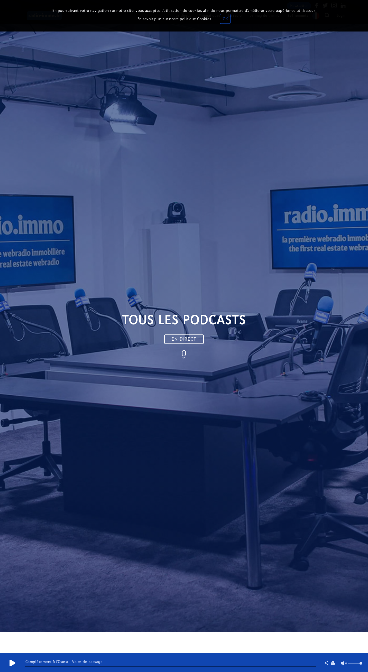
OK (225, 19)
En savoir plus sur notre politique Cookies (174, 19)
